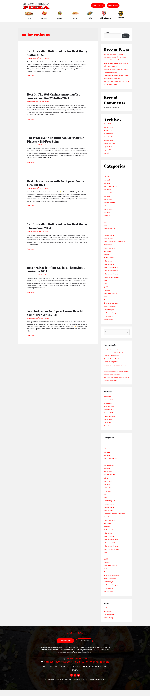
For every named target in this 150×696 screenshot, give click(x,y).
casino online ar (109, 238)
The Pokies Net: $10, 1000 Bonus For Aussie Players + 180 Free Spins (55, 139)
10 (104, 176)
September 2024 (110, 146)
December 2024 (109, 137)
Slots (105, 299)
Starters (44, 18)
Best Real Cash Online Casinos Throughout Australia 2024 (56, 269)
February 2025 (109, 130)
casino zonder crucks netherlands (116, 244)
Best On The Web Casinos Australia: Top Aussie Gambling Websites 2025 (53, 96)
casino (106, 228)
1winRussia (107, 199)
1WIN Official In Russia (111, 189)
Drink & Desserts (105, 18)
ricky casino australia (111, 296)
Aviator (106, 209)
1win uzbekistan (109, 196)
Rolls (90, 18)
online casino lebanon (111, 270)
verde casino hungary (111, 316)
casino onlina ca (109, 235)
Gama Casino (109, 248)
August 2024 (108, 150)
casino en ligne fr (110, 231)
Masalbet (107, 257)
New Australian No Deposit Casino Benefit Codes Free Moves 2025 (55, 313)
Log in (106, 614)
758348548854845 (110, 205)
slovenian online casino (112, 306)
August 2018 (108, 153)
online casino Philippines (112, 274)
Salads (59, 18)
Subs (75, 18)
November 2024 (109, 140)
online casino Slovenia (111, 277)
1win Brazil (107, 183)
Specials (120, 18)
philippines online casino (112, 280)
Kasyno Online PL (109, 251)
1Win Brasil (107, 180)
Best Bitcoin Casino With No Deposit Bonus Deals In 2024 (55, 183)
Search (106, 32)
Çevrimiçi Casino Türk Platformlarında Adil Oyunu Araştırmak (113, 66)
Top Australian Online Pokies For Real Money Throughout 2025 (57, 226)
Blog (105, 225)
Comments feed (110, 620)
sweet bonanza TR (110, 309)
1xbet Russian (108, 202)
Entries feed (108, 617)
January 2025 (108, 133)
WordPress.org (109, 624)
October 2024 (108, 143)
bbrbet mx (107, 218)
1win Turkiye (108, 193)
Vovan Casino (109, 319)
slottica (106, 303)
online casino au (33, 58)
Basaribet (107, 215)
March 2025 (108, 127)
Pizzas (29, 18)
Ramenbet (107, 293)
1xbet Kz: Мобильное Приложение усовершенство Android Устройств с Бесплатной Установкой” (116, 57)
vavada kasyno (109, 312)
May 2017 (107, 156)
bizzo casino (108, 222)
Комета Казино (109, 322)
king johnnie (108, 254)
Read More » (31, 76)
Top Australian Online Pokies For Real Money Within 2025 (57, 53)
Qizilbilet (107, 290)
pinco (106, 283)
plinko (106, 287)
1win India (107, 186)
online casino (108, 264)
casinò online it (109, 241)
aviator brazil (108, 212)
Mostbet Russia (109, 261)
